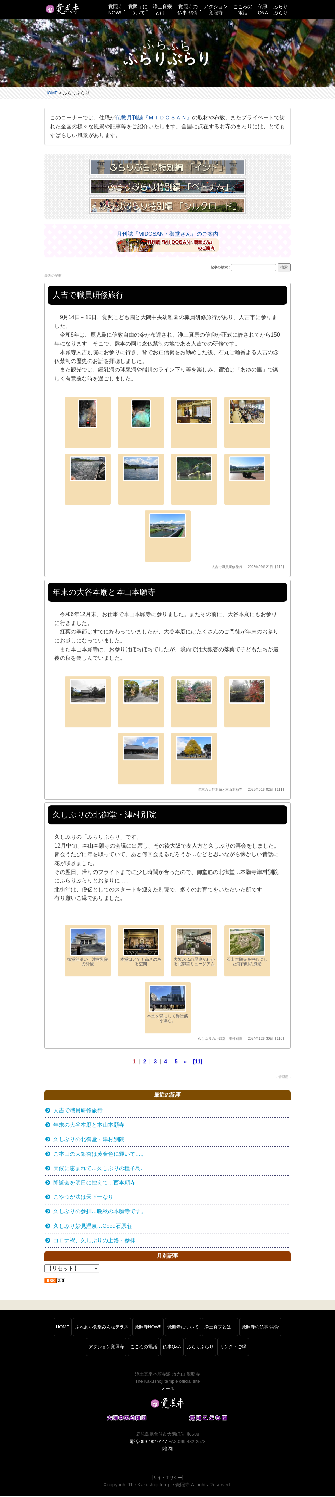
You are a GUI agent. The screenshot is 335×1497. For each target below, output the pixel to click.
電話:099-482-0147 (148, 1442)
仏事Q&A (263, 9)
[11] (197, 1062)
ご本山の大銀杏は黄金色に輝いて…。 (99, 1154)
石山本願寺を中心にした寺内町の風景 (247, 947)
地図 (167, 1450)
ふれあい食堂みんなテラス (102, 1327)
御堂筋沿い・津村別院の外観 (87, 947)
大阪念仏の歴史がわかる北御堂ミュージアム (194, 947)
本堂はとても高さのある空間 (140, 947)
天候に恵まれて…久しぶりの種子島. (97, 1169)
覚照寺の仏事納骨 (260, 1327)
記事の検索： (221, 268)
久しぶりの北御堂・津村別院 (220, 1039)
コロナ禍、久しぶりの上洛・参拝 (94, 1242)
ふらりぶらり (280, 9)
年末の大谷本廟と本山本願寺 (220, 790)
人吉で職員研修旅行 (227, 567)
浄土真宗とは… (162, 9)
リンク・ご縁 (233, 1348)
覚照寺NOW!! (148, 1327)
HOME (51, 92)
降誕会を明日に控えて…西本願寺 (94, 1183)
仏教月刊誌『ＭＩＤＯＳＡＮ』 (154, 118)
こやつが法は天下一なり (83, 1198)
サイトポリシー (167, 1478)
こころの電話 (242, 9)
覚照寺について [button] (138, 9)
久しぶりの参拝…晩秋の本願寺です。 (99, 1213)
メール (167, 1389)
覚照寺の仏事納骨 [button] (189, 9)
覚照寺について (183, 1327)
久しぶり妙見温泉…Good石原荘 (92, 1227)
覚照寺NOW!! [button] (116, 9)
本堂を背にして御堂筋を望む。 (167, 1004)
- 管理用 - (283, 1077)
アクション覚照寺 (216, 9)
